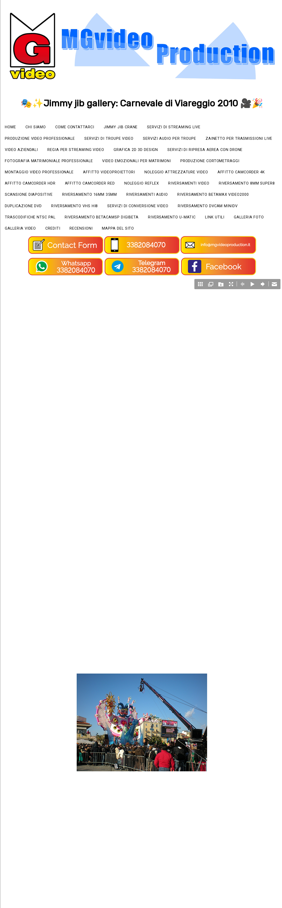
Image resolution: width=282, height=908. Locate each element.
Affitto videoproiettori (34, 187)
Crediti (101, 247)
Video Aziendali (107, 151)
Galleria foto (21, 247)
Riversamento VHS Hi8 (83, 223)
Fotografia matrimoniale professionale (146, 163)
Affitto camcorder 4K (177, 187)
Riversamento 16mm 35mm (98, 211)
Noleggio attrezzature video (107, 187)
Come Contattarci (81, 127)
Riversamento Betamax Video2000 (234, 211)
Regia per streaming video (167, 151)
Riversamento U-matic (188, 235)
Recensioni (132, 247)
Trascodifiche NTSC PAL (33, 235)
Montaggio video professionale (204, 175)
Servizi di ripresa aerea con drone (46, 163)
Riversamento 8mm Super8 (205, 199)
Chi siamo (39, 127)
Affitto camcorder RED (32, 199)
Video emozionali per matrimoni (43, 175)
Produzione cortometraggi (124, 175)
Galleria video (65, 247)
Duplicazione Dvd (26, 223)
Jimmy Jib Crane (131, 127)
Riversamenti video (142, 199)
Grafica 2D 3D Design (232, 151)
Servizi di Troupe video (121, 139)
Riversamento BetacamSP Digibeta (111, 235)
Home (11, 127)
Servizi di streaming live (189, 127)
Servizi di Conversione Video (152, 223)
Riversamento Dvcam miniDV (229, 223)
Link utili (235, 235)
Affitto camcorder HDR (240, 187)
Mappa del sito (173, 247)
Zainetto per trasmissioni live (42, 151)
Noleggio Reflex (89, 199)
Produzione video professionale (44, 139)
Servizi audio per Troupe (188, 139)
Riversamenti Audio (162, 211)
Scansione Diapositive (31, 211)
